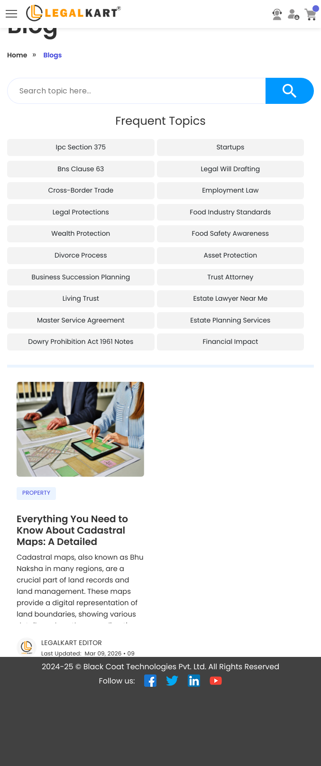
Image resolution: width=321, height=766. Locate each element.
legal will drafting (230, 169)
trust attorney (230, 277)
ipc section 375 (81, 147)
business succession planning (80, 277)
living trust (81, 298)
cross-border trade (80, 190)
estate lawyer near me (230, 298)
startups (230, 147)
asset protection (230, 255)
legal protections (81, 212)
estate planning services (230, 320)
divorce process (81, 255)
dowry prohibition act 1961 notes (80, 341)
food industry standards (230, 212)
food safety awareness (230, 233)
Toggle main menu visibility (12, 11)
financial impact (230, 341)
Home (17, 55)
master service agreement (81, 320)
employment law (230, 190)
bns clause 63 (80, 169)
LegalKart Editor (71, 642)
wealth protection (80, 233)
